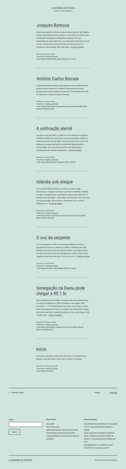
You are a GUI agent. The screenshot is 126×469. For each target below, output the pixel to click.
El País (67, 162)
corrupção (72, 106)
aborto (43, 162)
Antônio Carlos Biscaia (57, 78)
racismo (73, 268)
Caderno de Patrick (52, 56)
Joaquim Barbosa (52, 25)
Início (41, 349)
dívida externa (65, 215)
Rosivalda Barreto (90, 445)
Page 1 (98, 392)
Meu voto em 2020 (52, 427)
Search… (12, 420)
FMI (78, 215)
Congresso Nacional (62, 106)
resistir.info (50, 218)
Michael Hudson (41, 218)
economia (74, 215)
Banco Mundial (46, 215)
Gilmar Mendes (51, 59)
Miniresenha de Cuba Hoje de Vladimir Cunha (62, 430)
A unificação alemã (54, 128)
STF (70, 59)
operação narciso (61, 327)
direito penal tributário (48, 327)
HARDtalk (72, 162)
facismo (51, 268)
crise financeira (56, 215)
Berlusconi (44, 268)
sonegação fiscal (48, 329)
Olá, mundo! (50, 424)
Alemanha (49, 162)
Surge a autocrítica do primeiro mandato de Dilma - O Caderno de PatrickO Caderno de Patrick (99, 436)
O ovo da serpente (53, 237)
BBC (54, 162)
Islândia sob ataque (54, 181)
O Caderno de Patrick (63, 8)
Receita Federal (71, 327)
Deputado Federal (81, 106)
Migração (61, 268)
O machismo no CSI (106, 445)
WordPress (113, 460)
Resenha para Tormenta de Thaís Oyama (60, 433)
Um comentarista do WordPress (95, 424)
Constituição (60, 162)
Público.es (67, 268)
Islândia (82, 215)
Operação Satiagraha (42, 108)
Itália (55, 268)
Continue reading (77, 47)
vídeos (73, 59)
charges (43, 59)
